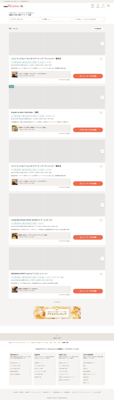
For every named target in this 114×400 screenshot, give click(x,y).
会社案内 (16, 392)
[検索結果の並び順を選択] (99, 28)
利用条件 (27, 392)
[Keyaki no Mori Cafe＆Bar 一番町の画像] (57, 97)
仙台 (55, 342)
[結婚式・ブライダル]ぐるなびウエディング (19, 342)
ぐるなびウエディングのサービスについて (81, 392)
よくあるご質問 (96, 392)
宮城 (51, 342)
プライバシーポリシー (36, 392)
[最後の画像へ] (102, 44)
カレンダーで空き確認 (88, 76)
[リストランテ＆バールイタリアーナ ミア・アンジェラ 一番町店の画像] (57, 43)
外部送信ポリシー (47, 392)
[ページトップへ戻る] (57, 337)
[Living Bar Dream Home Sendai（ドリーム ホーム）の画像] (57, 204)
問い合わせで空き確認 (88, 130)
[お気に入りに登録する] (101, 59)
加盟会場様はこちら (58, 392)
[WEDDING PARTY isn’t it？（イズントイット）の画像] (57, 258)
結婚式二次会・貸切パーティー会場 (39, 342)
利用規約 (21, 392)
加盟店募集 (67, 392)
